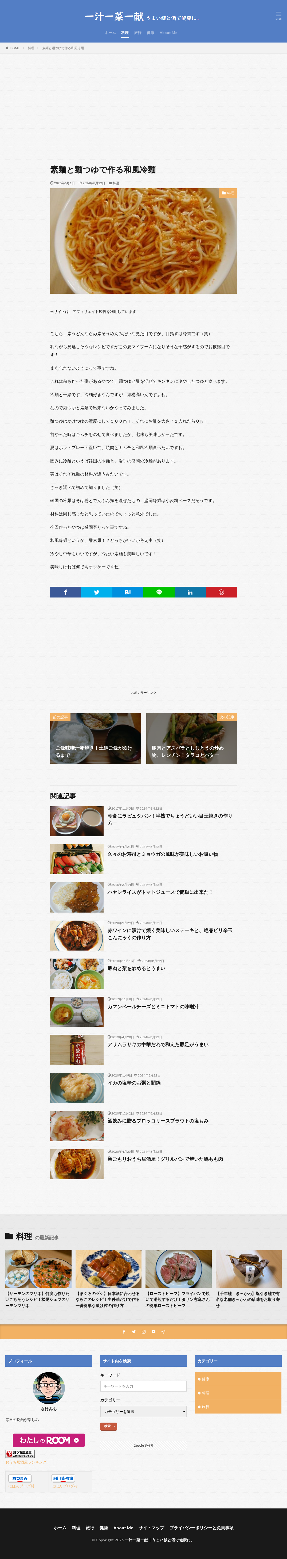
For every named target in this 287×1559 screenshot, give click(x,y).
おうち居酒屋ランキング (25, 1462)
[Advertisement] (143, 107)
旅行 (137, 32)
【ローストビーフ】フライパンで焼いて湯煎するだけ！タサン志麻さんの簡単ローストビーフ (178, 1299)
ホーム (110, 32)
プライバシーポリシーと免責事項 (202, 1527)
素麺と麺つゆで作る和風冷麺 (63, 48)
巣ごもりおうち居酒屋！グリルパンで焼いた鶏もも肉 (165, 1159)
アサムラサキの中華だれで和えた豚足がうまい (158, 1044)
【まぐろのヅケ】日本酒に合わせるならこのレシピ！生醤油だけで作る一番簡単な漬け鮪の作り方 (108, 1299)
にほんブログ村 (21, 1486)
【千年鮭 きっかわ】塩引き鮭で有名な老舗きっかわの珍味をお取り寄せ (248, 1299)
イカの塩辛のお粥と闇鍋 (134, 1083)
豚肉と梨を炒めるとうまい (136, 968)
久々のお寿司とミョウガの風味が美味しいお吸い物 (163, 854)
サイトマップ (151, 1527)
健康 (150, 32)
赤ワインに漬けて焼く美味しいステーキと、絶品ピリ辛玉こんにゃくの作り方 (170, 933)
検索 (107, 1426)
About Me (168, 32)
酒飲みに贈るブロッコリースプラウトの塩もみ (158, 1121)
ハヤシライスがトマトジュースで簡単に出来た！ (160, 892)
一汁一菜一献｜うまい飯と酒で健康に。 (160, 1540)
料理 (125, 32)
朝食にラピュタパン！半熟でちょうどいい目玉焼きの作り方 (170, 819)
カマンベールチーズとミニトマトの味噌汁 (153, 1006)
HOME (15, 48)
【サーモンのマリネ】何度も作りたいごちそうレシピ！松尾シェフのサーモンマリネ (37, 1299)
